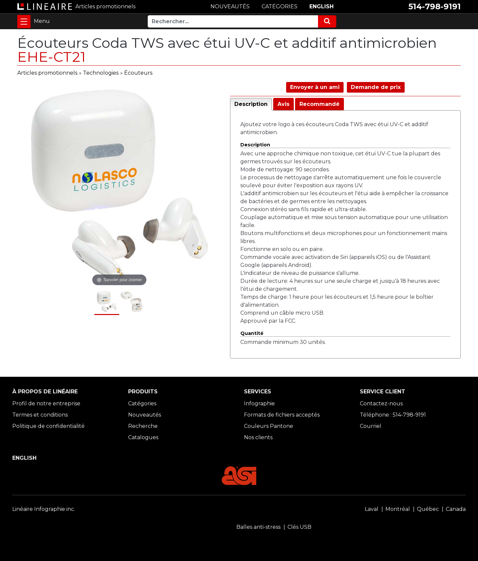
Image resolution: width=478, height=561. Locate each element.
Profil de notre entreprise (46, 403)
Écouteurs (138, 73)
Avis (283, 104)
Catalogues (143, 437)
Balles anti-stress (258, 527)
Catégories (142, 403)
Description (251, 104)
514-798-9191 (434, 6)
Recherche (143, 426)
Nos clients (258, 437)
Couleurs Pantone (268, 426)
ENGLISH (321, 6)
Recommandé (319, 104)
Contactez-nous (381, 403)
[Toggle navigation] (24, 21)
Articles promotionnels (47, 73)
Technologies (101, 73)
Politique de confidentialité (48, 426)
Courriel (370, 426)
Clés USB (299, 527)
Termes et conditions (40, 415)
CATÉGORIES (279, 6)
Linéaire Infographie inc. (43, 509)
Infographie (259, 403)
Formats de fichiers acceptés (282, 415)
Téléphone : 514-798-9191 (393, 415)
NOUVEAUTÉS (230, 6)
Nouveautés (144, 415)
